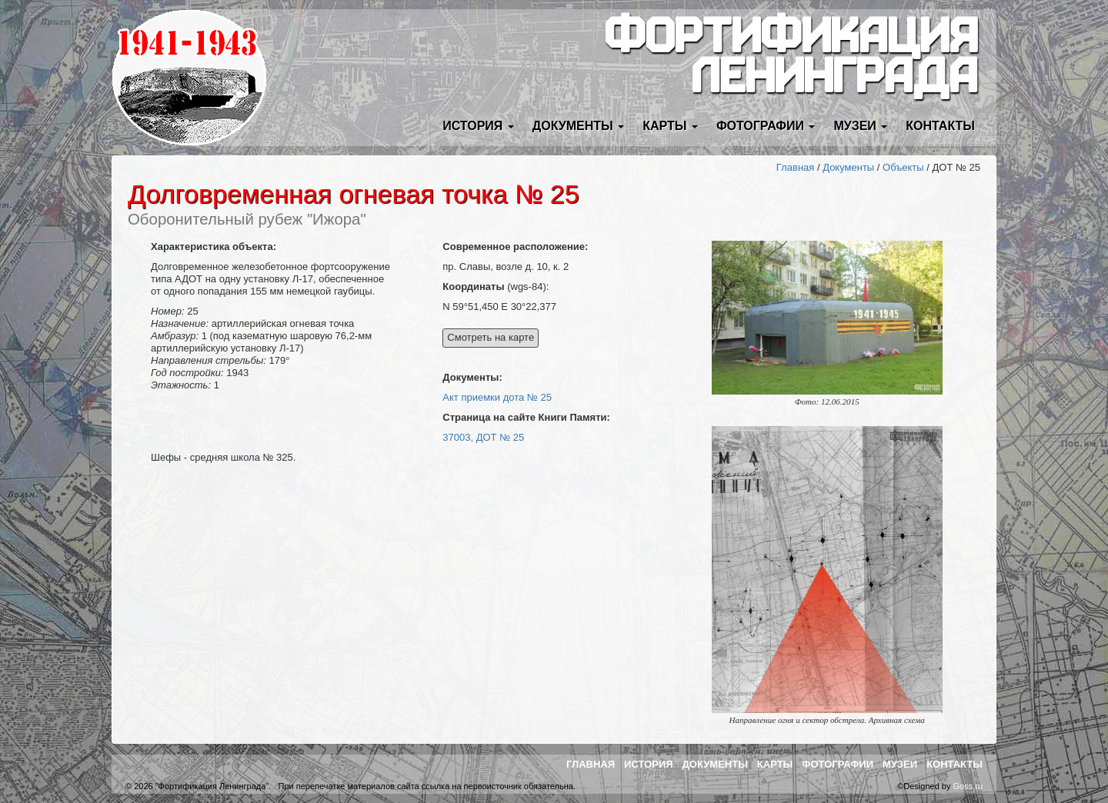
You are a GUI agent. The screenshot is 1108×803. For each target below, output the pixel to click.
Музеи (900, 764)
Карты (775, 764)
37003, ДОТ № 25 (483, 437)
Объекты (903, 167)
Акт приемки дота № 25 (497, 397)
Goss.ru (968, 786)
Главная (795, 167)
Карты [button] (670, 125)
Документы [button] (578, 125)
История (648, 764)
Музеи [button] (860, 125)
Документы (848, 167)
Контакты (940, 125)
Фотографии (837, 764)
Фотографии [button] (766, 125)
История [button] (478, 125)
